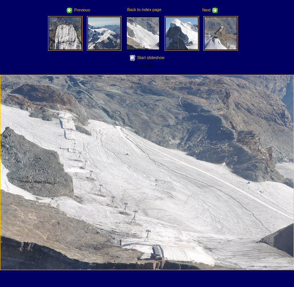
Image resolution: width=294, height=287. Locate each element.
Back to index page (144, 9)
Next (210, 10)
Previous (78, 10)
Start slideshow (151, 57)
